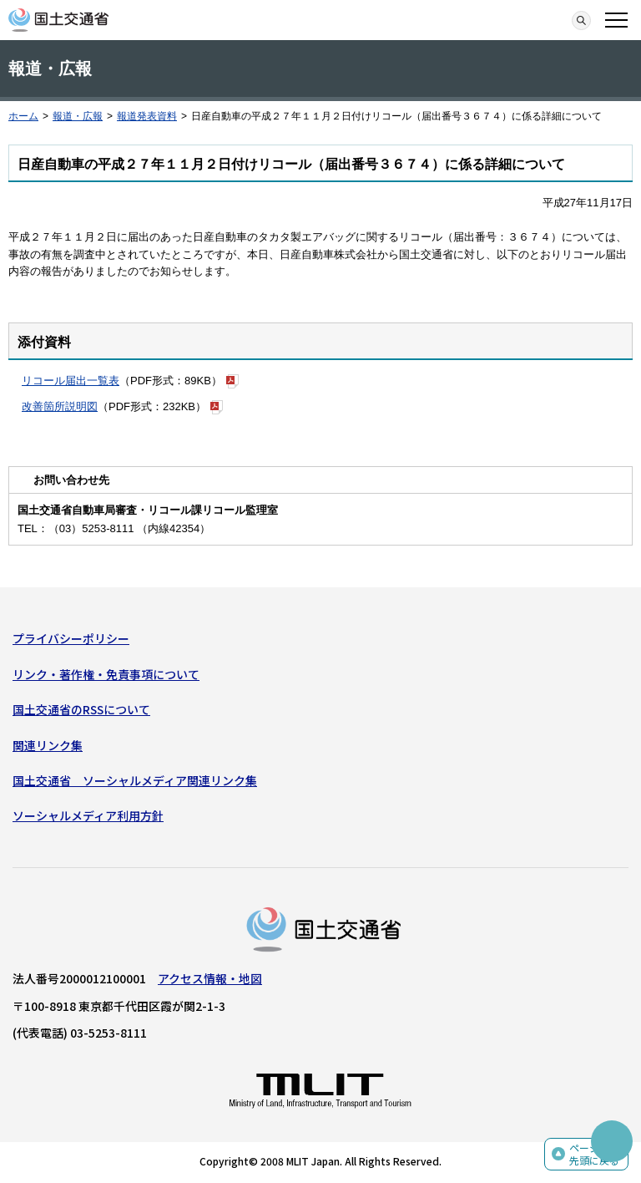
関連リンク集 (48, 745)
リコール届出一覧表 (70, 380)
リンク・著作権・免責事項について (106, 674)
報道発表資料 (147, 116)
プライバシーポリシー (71, 638)
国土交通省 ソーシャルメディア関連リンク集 (135, 780)
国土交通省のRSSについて (81, 709)
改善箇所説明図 (60, 406)
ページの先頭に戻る (594, 1154)
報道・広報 (78, 116)
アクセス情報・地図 (210, 978)
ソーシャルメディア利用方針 (88, 815)
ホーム (23, 116)
